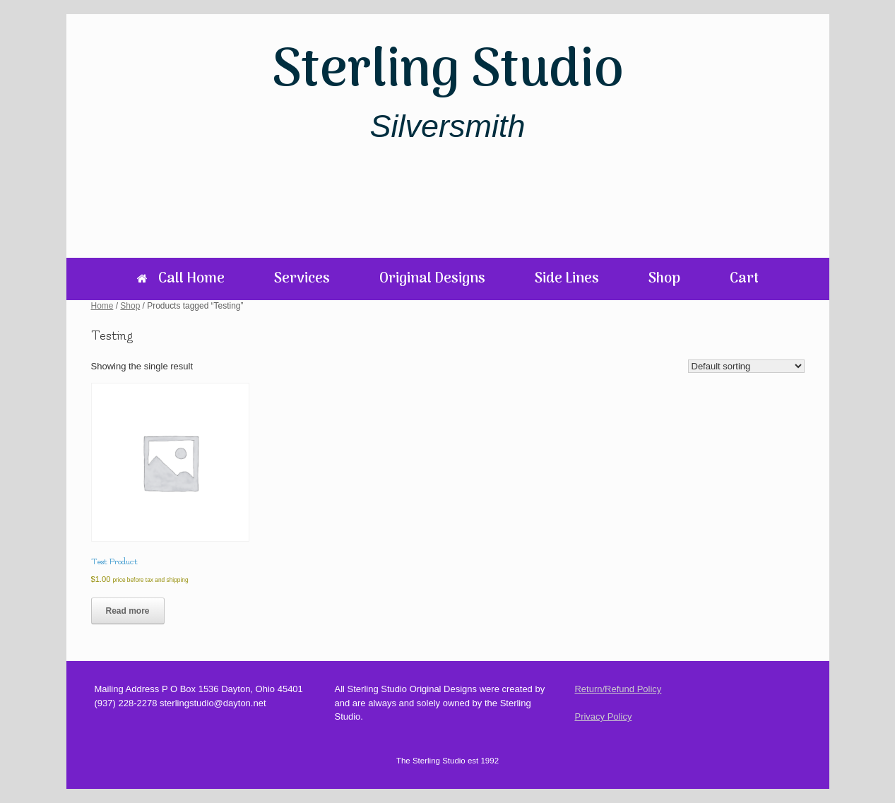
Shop (664, 279)
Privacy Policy (603, 716)
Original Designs (432, 279)
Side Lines (567, 279)
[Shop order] (746, 366)
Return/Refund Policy (617, 689)
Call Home (181, 279)
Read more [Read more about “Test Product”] (128, 611)
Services (302, 279)
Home (102, 306)
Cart (744, 279)
